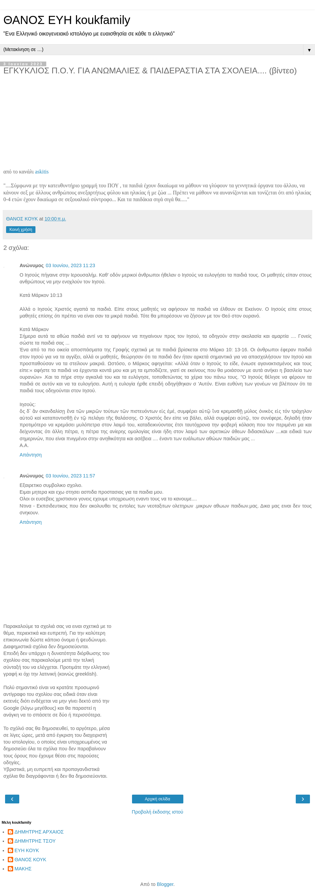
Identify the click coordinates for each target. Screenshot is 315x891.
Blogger (165, 884)
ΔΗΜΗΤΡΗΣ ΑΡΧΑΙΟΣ (39, 832)
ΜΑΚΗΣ (23, 868)
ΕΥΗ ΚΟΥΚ (27, 850)
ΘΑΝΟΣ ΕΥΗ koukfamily (66, 20)
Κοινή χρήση (20, 229)
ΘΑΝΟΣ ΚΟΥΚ (30, 859)
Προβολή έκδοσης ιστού (157, 812)
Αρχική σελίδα (157, 799)
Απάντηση (31, 455)
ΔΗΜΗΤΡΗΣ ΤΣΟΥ (35, 841)
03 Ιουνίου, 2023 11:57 (70, 475)
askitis (42, 171)
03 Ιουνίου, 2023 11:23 (70, 265)
